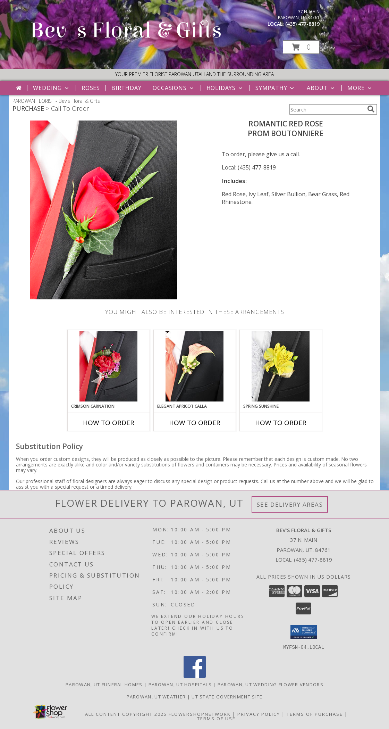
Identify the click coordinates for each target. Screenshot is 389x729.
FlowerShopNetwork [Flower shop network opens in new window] (200, 714)
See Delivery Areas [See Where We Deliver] (290, 504)
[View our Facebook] (195, 675)
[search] (371, 109)
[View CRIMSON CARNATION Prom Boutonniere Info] (108, 366)
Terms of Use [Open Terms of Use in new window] (216, 718)
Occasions (174, 88)
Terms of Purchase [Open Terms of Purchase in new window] (315, 714)
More (360, 88)
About (321, 88)
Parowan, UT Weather (156, 696)
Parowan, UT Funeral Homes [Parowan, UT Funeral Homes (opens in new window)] (104, 684)
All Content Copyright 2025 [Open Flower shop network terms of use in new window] (126, 714)
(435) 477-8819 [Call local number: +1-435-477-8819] (302, 23)
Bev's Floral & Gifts (126, 30)
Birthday (126, 88)
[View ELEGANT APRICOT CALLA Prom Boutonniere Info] (194, 366)
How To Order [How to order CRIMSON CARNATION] (108, 422)
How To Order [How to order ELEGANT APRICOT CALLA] (194, 422)
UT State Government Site (227, 696)
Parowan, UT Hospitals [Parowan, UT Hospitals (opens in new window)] (180, 684)
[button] (301, 47)
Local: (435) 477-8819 (249, 167)
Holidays (225, 88)
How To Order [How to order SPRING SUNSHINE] (280, 422)
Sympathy (275, 88)
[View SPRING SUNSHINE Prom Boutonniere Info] (281, 366)
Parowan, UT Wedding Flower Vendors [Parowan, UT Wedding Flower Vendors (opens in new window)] (270, 684)
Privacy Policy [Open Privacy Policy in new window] (258, 714)
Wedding (51, 88)
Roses (91, 88)
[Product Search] (327, 109)
